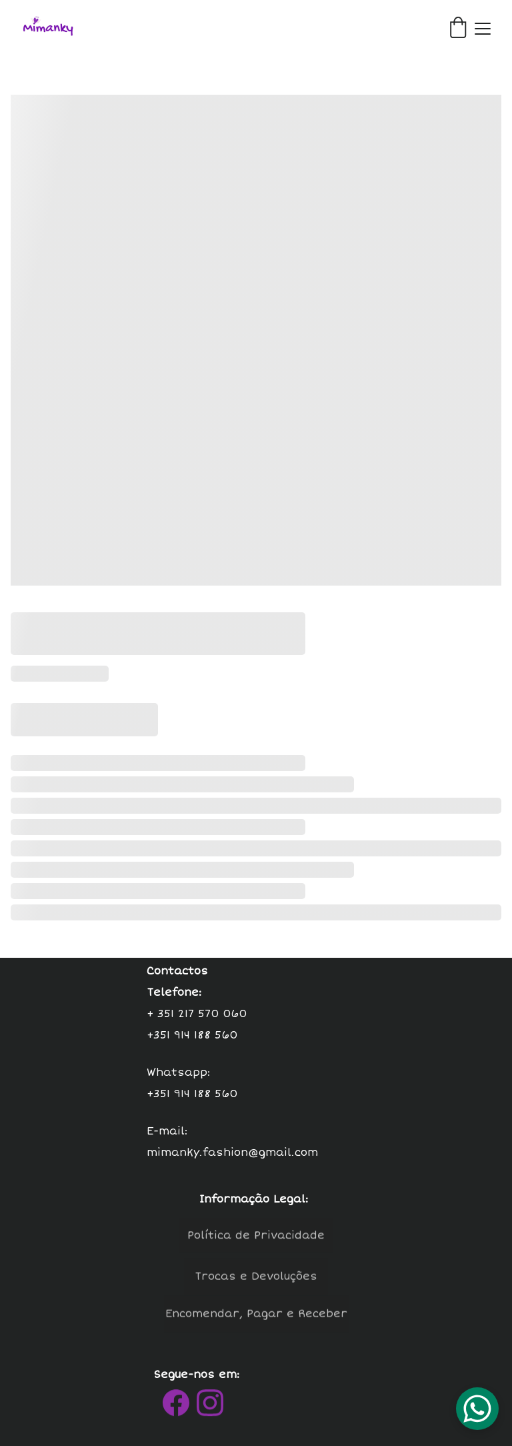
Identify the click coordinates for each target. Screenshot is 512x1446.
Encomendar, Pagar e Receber (256, 1316)
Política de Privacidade (256, 1237)
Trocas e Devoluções (256, 1278)
